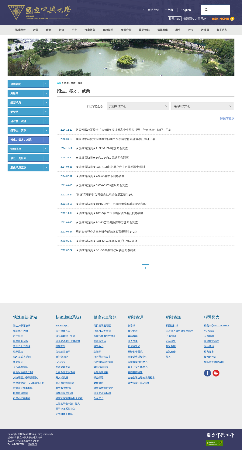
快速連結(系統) (68, 317)
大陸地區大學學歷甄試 (25, 377)
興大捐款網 (62, 377)
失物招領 (209, 346)
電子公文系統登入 (65, 408)
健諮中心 (98, 346)
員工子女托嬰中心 (137, 367)
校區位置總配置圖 (214, 362)
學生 (178, 29)
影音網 (131, 325)
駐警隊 (97, 351)
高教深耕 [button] (108, 29)
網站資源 (135, 317)
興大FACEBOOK (207, 372)
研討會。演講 (18, 121)
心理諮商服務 (101, 372)
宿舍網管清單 (63, 351)
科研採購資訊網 (64, 393)
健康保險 (98, 382)
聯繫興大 (211, 317)
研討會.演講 (62, 356)
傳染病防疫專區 (102, 325)
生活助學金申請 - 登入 (68, 403)
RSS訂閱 (171, 336)
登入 (168, 356)
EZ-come (61, 362)
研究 (48, 29)
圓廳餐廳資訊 (135, 372)
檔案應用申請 (20, 393)
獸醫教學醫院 (135, 351)
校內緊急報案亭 (102, 356)
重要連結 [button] (144, 29)
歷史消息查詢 (18, 167)
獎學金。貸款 (18, 130)
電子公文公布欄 (21, 346)
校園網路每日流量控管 (68, 341)
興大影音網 (216, 372)
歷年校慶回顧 (20, 341)
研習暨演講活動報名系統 (69, 398)
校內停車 (209, 351)
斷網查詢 (60, 346)
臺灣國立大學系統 (23, 387)
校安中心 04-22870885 (216, 325)
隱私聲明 (171, 346)
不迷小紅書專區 (21, 398)
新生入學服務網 (21, 325)
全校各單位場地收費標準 (141, 377)
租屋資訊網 (134, 346)
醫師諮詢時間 (101, 367)
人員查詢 (209, 336)
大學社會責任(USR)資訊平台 (28, 382)
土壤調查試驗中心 (137, 356)
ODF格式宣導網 (21, 356)
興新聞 (14, 93)
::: (143, 10)
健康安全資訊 (105, 317)
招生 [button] (74, 29)
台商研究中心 (181, 106)
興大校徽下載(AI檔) (138, 382)
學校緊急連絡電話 (103, 387)
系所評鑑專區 (20, 367)
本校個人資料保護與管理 (179, 330)
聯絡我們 (32, 444)
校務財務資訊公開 (23, 372)
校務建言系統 (211, 341)
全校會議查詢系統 (65, 372)
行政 (61, 29)
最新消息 (15, 102)
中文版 (169, 10)
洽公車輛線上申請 (65, 336)
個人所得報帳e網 (65, 382)
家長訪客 (221, 29)
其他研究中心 (117, 106)
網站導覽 (153, 10)
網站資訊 (173, 317)
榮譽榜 (14, 111)
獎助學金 (18, 362)
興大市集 (133, 341)
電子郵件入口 (63, 330)
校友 (190, 29)
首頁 (59, 83)
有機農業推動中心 (137, 362)
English (186, 10)
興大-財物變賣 (63, 387)
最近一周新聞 (18, 158)
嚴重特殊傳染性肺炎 (105, 336)
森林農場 (133, 336)
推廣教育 (90, 29)
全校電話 (209, 330)
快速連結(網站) (25, 317)
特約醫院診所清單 (103, 362)
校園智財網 (172, 325)
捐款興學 (162, 29)
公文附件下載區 (64, 414)
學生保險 (98, 377)
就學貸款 (18, 351)
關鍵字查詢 (227, 118)
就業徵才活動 (20, 330)
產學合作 (126, 29)
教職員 (205, 29)
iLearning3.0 (62, 325)
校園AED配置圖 (102, 330)
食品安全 (98, 398)
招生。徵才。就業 (21, 139)
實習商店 (133, 330)
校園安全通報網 (102, 393)
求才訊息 (18, 336)
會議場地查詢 (63, 367)
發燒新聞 (15, 84)
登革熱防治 (100, 341)
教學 (35, 29)
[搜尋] (215, 10)
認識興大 (20, 29)
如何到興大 (210, 356)
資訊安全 (171, 351)
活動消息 (15, 148)
